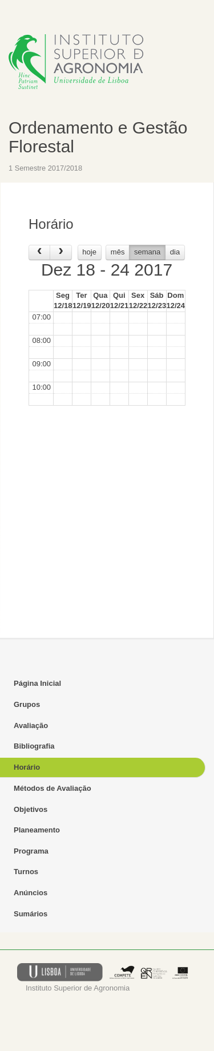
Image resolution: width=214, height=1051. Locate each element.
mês (118, 252)
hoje (89, 252)
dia (175, 252)
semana (147, 252)
